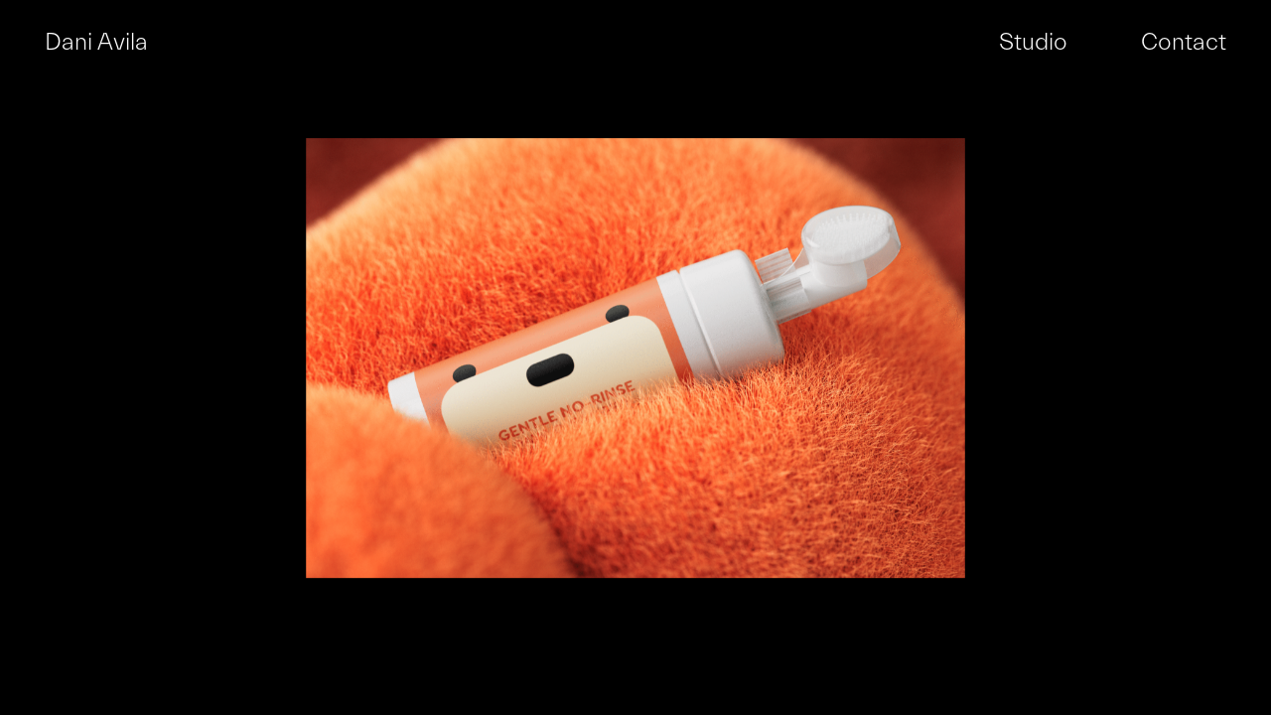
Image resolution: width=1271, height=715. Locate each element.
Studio (1033, 42)
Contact (1183, 42)
